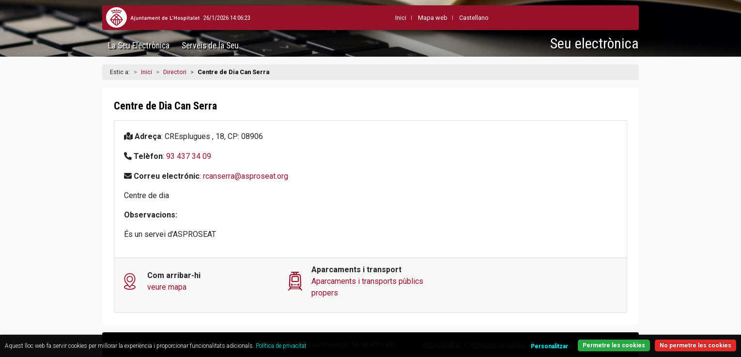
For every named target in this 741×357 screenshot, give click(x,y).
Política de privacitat (281, 345)
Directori (174, 72)
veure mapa (166, 287)
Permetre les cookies (614, 345)
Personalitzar (549, 346)
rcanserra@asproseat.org (245, 176)
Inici (146, 72)
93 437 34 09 (188, 156)
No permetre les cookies (695, 345)
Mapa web (409, 17)
